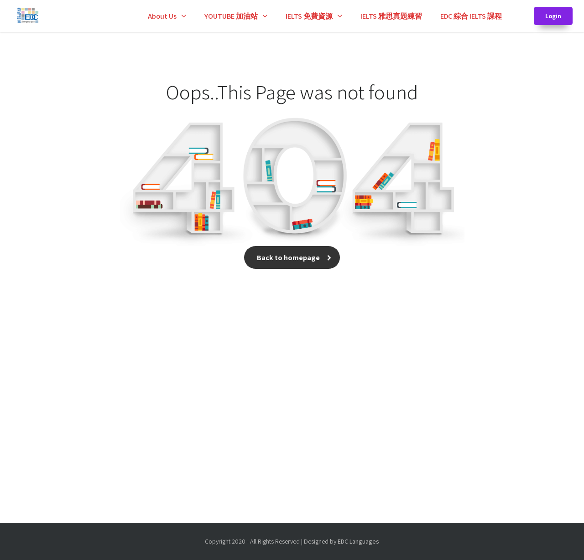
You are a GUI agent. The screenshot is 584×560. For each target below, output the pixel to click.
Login (553, 16)
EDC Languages (358, 541)
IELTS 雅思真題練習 (391, 16)
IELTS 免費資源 (309, 16)
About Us (162, 16)
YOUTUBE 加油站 (231, 16)
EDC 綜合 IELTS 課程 (471, 16)
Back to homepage (292, 257)
